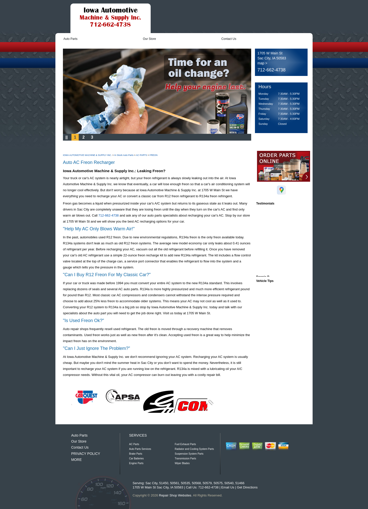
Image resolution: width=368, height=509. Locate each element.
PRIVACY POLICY (85, 454)
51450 (163, 483)
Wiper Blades (182, 463)
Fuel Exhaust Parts (185, 444)
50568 (196, 483)
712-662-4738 (271, 69)
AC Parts (134, 444)
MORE (76, 460)
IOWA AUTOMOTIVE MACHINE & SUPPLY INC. (87, 155)
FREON (154, 155)
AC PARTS (141, 155)
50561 (174, 483)
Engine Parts (136, 463)
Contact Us (228, 39)
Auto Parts (70, 39)
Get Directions (247, 487)
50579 (207, 483)
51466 (239, 483)
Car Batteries (136, 458)
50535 (185, 483)
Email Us (227, 487)
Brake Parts (135, 453)
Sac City (151, 483)
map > (262, 63)
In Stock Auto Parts (124, 155)
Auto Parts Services (140, 449)
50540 (228, 483)
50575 (218, 483)
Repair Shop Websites (175, 495)
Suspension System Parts (189, 453)
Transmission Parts (185, 458)
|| (66, 137)
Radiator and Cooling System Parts (194, 449)
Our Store (149, 39)
